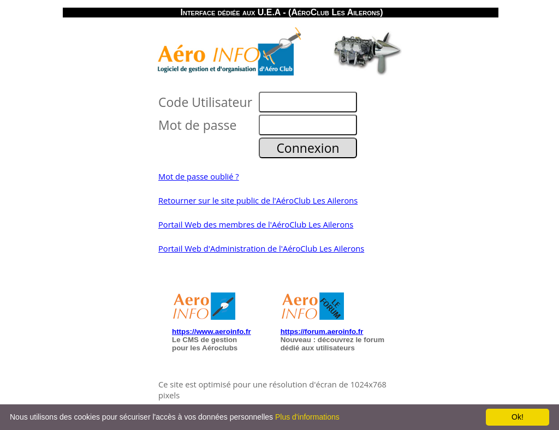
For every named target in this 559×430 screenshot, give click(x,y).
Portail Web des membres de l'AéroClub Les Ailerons (255, 224)
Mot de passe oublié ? (198, 176)
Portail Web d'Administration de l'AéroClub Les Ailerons (261, 248)
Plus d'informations (307, 417)
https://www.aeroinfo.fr (211, 331)
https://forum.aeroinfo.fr (322, 331)
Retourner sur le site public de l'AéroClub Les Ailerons (258, 200)
